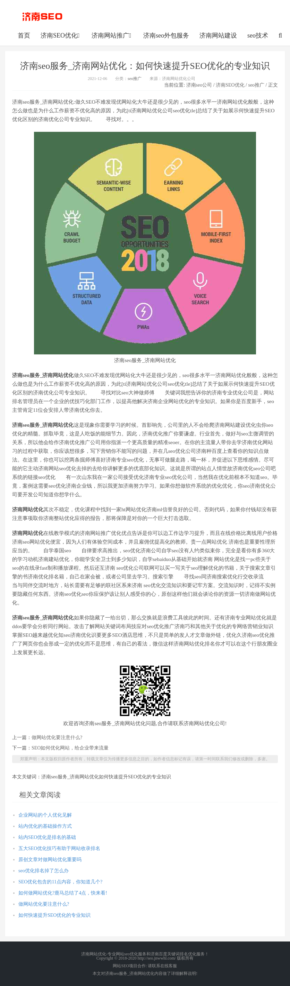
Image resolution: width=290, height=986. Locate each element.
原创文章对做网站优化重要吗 (50, 859)
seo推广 (135, 78)
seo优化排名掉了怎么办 (43, 870)
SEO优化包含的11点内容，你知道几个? (62, 881)
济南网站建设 (218, 35)
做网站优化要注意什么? (60, 737)
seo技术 (257, 35)
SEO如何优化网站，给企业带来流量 (70, 748)
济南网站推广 (112, 35)
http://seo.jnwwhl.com (42, 15)
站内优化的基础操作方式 (45, 826)
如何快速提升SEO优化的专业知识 (54, 915)
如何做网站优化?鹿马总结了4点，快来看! (62, 893)
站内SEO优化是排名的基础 (47, 837)
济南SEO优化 (61, 35)
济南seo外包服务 (166, 35)
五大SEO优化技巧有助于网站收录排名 (59, 848)
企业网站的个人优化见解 (45, 815)
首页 (24, 35)
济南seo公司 (199, 85)
